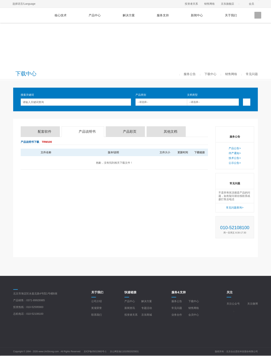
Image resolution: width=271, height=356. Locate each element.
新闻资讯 (129, 307)
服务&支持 (178, 292)
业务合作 (176, 314)
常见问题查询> (234, 207)
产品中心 (95, 15)
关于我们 (231, 15)
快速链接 (130, 292)
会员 (251, 3)
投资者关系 (191, 3)
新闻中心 (197, 15)
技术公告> (235, 158)
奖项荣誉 (96, 307)
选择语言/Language (23, 3)
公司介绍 (96, 301)
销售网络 (209, 3)
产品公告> (235, 148)
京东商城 (146, 314)
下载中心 (193, 301)
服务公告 (176, 301)
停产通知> (235, 153)
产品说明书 (87, 131)
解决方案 (129, 15)
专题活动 (146, 307)
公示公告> (235, 162)
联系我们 (96, 314)
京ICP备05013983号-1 (95, 351)
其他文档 (170, 131)
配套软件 (44, 131)
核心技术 (61, 15)
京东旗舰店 (227, 3)
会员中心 (193, 314)
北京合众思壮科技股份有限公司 (242, 351)
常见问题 (176, 307)
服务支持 (163, 15)
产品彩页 (129, 131)
